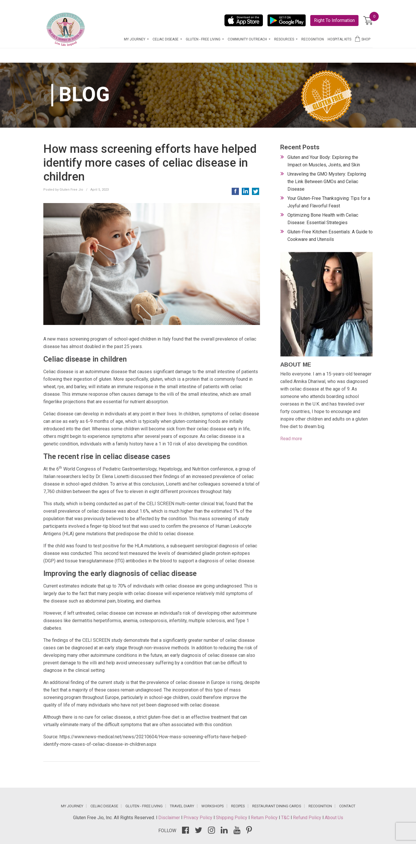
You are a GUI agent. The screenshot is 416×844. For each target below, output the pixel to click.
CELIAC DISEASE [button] (166, 39)
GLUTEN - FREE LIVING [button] (203, 39)
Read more (291, 438)
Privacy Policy (198, 817)
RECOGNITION (312, 39)
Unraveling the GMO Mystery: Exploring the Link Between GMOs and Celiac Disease (326, 181)
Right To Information (334, 20)
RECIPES (238, 806)
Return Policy (265, 817)
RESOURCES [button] (284, 39)
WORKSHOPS (212, 806)
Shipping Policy (232, 817)
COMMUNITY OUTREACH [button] (248, 39)
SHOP (362, 39)
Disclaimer (169, 817)
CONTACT (347, 806)
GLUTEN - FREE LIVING (144, 806)
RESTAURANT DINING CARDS (276, 806)
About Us (334, 817)
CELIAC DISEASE (104, 806)
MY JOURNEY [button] (135, 39)
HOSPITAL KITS (339, 39)
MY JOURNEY (72, 806)
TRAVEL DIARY (182, 806)
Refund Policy (307, 817)
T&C (286, 817)
